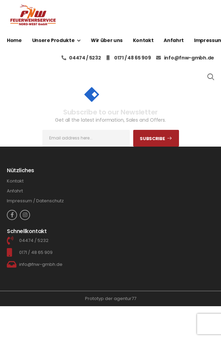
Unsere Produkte (53, 40)
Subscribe (152, 138)
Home (14, 40)
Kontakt (143, 40)
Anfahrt (174, 40)
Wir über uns (107, 40)
